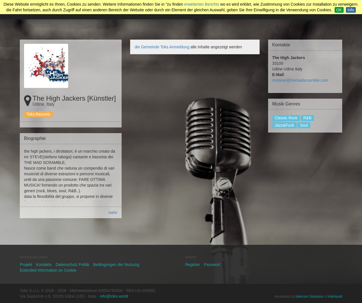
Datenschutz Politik (72, 264)
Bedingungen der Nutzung (116, 264)
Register (192, 264)
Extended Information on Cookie (48, 270)
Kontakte (43, 264)
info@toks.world (114, 296)
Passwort (212, 264)
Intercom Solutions (309, 296)
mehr (112, 212)
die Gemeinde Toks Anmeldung (162, 47)
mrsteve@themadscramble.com (300, 80)
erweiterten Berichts (201, 4)
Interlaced (334, 296)
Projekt (26, 264)
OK (339, 10)
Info (351, 10)
